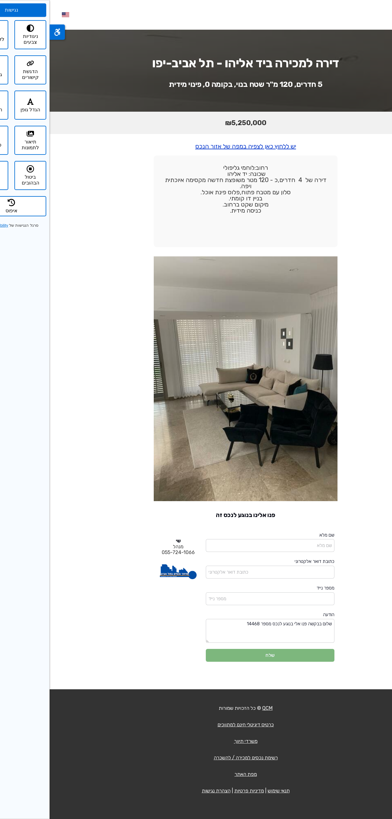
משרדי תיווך (196, 741)
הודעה (279, 614)
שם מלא (277, 535)
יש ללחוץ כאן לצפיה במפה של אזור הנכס (196, 146)
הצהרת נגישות (166, 791)
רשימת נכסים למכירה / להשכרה (196, 758)
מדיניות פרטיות (199, 791)
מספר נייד (276, 588)
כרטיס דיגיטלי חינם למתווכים (196, 725)
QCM (218, 708)
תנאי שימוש (229, 791)
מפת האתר (196, 774)
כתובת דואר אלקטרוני (265, 561)
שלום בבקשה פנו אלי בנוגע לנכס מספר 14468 (220, 631)
